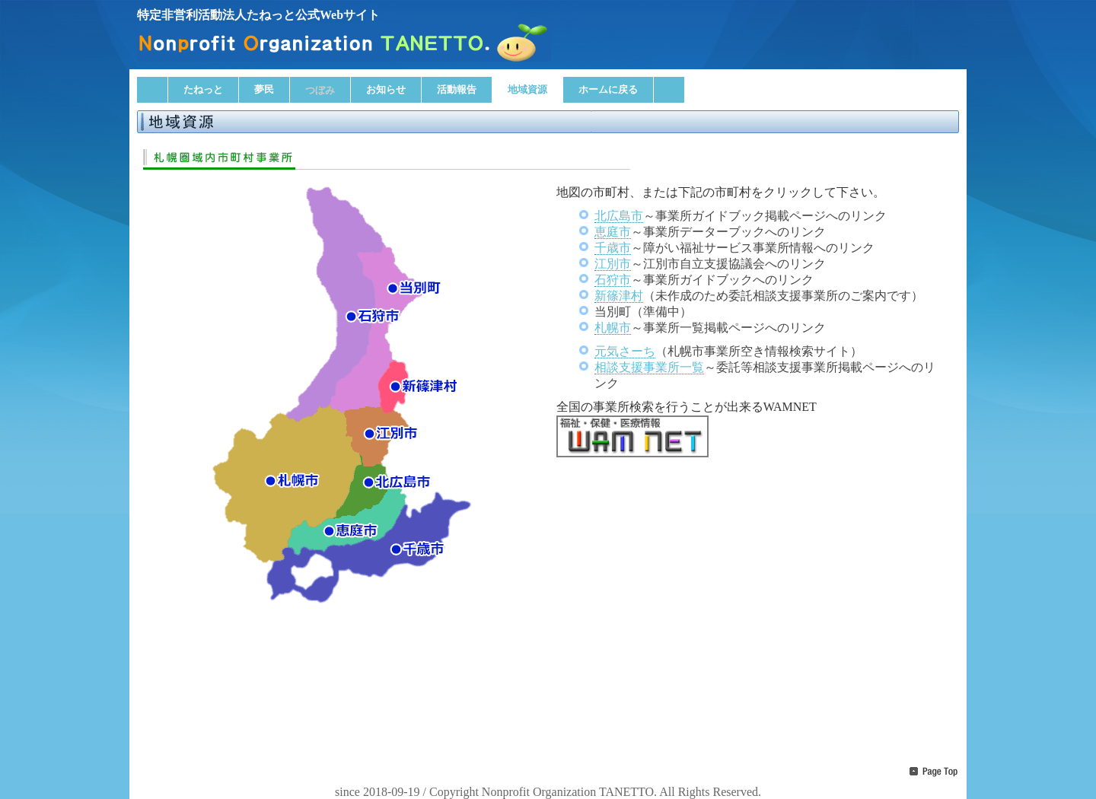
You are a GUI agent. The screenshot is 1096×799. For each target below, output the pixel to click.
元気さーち (624, 351)
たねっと (203, 89)
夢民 (264, 89)
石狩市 (612, 279)
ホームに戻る (608, 89)
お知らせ (386, 89)
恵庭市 (612, 231)
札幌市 (612, 327)
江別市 (612, 263)
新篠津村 (618, 295)
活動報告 (456, 89)
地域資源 (527, 89)
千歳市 (612, 247)
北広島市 (618, 215)
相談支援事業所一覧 (649, 367)
